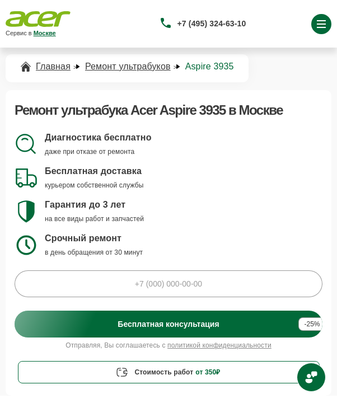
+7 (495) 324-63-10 (211, 23)
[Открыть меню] (321, 24)
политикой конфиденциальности (219, 345)
